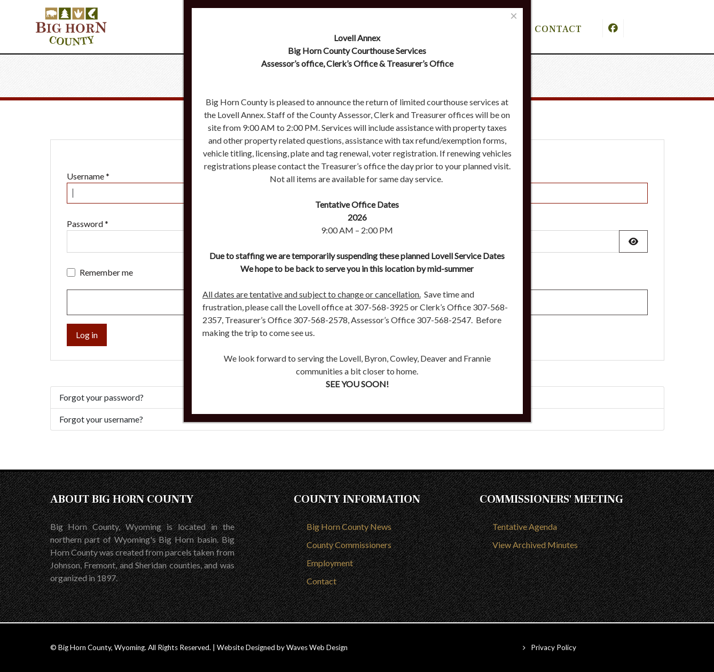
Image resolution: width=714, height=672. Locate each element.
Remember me (106, 272)
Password (87, 223)
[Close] (513, 16)
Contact (321, 581)
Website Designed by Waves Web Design (282, 647)
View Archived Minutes (535, 545)
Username (88, 176)
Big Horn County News (349, 526)
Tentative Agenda (524, 526)
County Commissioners (349, 545)
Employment (330, 563)
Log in (87, 335)
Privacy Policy (553, 647)
